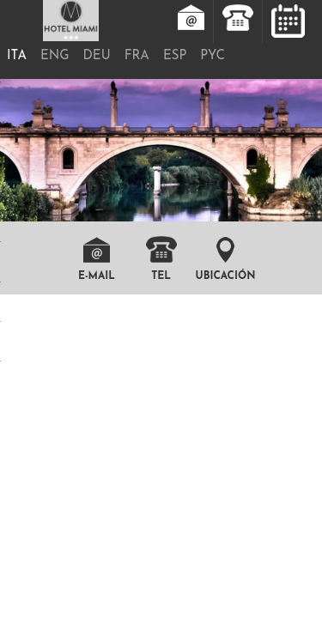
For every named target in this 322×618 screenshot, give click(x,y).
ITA (17, 56)
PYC (212, 56)
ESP (174, 56)
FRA (137, 56)
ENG (55, 56)
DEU (97, 56)
